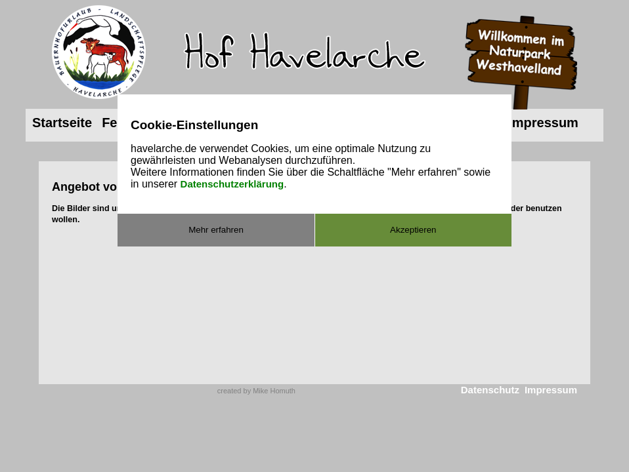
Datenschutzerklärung (232, 183)
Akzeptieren (413, 230)
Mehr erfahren (216, 230)
